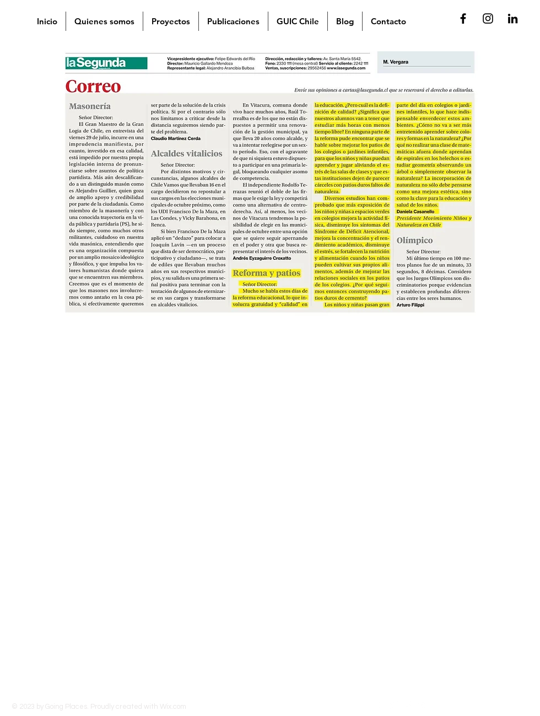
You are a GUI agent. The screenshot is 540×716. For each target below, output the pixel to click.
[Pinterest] (408, 705)
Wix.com (173, 706)
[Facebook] (379, 705)
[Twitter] (423, 705)
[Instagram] (393, 705)
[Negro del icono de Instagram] (488, 18)
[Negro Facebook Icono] (463, 18)
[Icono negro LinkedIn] (513, 18)
